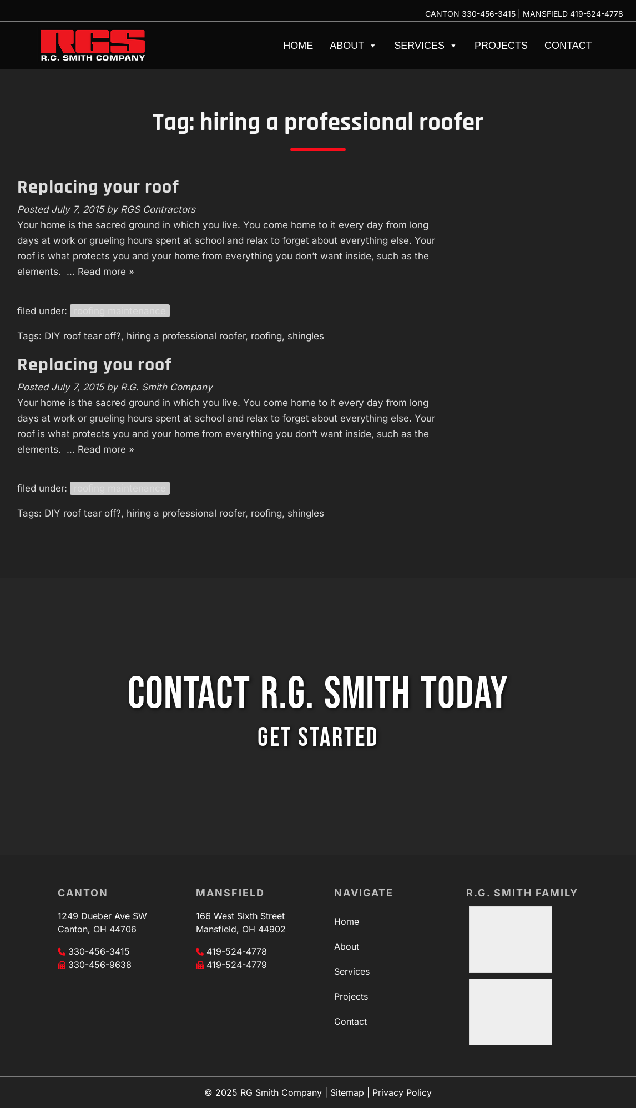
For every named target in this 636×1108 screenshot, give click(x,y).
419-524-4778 (596, 13)
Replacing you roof (94, 365)
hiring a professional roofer (186, 336)
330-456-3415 (489, 13)
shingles (305, 336)
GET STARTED (318, 738)
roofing (266, 336)
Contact (568, 45)
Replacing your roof (98, 187)
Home (298, 45)
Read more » (106, 271)
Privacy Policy (402, 1092)
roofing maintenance (120, 311)
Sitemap (347, 1092)
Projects (501, 45)
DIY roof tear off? (82, 336)
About (353, 45)
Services (426, 45)
